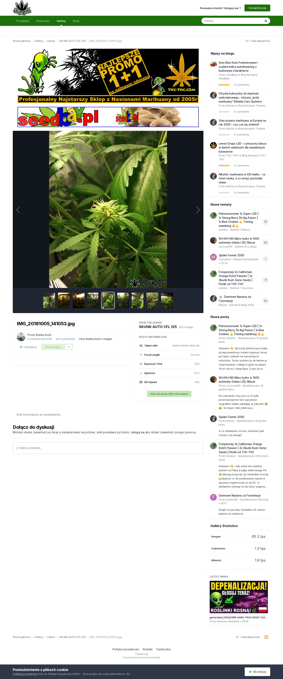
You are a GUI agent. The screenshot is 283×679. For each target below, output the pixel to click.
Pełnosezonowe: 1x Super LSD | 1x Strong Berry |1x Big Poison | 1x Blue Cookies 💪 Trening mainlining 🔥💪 (241, 330)
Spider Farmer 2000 (231, 255)
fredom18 (232, 499)
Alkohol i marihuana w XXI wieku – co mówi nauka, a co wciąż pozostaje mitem (242, 178)
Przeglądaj (22, 20)
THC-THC (232, 155)
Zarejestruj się (257, 7)
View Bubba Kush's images (95, 338)
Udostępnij (28, 346)
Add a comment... (29, 448)
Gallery (61, 22)
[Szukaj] (221, 21)
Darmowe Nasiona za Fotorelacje (240, 495)
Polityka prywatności (125, 649)
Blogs (76, 20)
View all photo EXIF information (169, 393)
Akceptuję (257, 671)
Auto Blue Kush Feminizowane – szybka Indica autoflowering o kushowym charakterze (239, 66)
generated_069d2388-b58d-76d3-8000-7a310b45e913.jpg (246, 617)
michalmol (225, 259)
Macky (230, 105)
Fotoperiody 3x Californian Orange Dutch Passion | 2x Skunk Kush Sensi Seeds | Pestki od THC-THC (242, 448)
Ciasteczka (163, 649)
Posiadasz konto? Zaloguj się (220, 8)
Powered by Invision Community (141, 657)
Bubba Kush (43, 334)
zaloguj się (137, 432)
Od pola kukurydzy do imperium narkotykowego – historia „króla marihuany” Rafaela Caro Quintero (240, 97)
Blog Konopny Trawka (251, 105)
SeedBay (231, 74)
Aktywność (43, 20)
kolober (223, 229)
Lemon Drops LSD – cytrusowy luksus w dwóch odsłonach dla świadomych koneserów (242, 147)
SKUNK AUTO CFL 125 (158, 327)
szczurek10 (225, 246)
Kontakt (148, 649)
